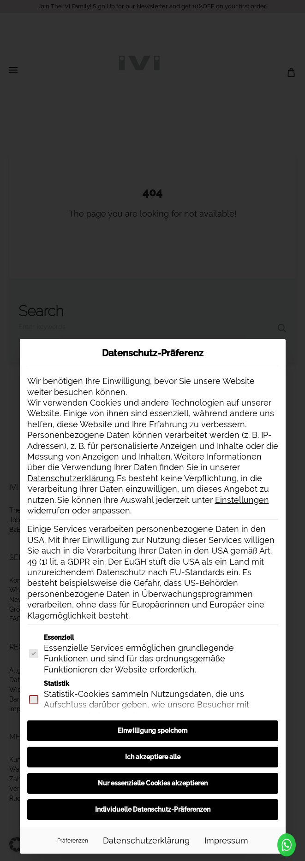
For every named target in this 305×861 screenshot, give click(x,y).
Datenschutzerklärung (70, 478)
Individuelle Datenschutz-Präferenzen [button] (152, 809)
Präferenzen (72, 840)
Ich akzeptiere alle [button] (152, 757)
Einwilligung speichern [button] (152, 730)
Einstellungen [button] (242, 500)
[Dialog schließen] (274, 349)
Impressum (226, 840)
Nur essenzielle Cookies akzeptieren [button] (153, 783)
